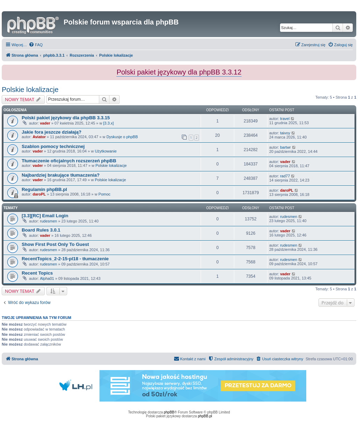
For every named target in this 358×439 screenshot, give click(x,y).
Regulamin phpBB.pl (44, 189)
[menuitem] (36, 45)
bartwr (285, 147)
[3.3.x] (108, 123)
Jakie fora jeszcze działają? (51, 132)
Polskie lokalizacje (30, 89)
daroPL (39, 194)
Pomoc (104, 194)
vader (45, 123)
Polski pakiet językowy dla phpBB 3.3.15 (66, 117)
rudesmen (48, 221)
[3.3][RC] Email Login (45, 215)
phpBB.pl (205, 416)
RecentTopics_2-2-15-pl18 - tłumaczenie (65, 258)
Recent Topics (37, 273)
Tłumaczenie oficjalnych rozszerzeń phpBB (69, 160)
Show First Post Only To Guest (55, 244)
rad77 (285, 176)
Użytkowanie (105, 151)
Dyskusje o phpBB (122, 137)
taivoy (285, 133)
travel (284, 118)
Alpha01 (47, 278)
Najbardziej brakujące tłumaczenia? (61, 175)
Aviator (39, 137)
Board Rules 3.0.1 (41, 230)
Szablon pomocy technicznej (53, 146)
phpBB (169, 412)
